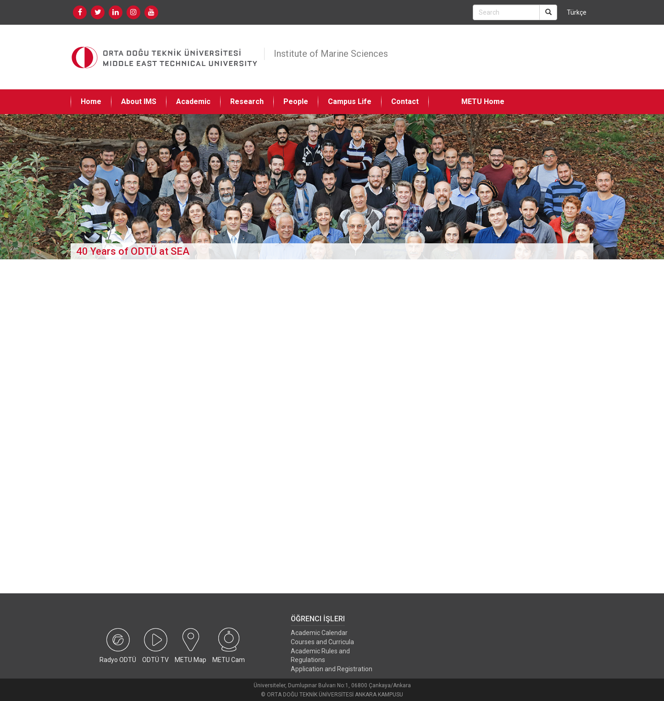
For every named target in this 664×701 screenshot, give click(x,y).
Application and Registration (331, 669)
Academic (193, 101)
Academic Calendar (319, 632)
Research (247, 101)
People (295, 101)
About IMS (138, 101)
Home (91, 101)
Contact (405, 101)
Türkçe (577, 12)
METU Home (482, 101)
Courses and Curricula (322, 642)
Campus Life (349, 101)
